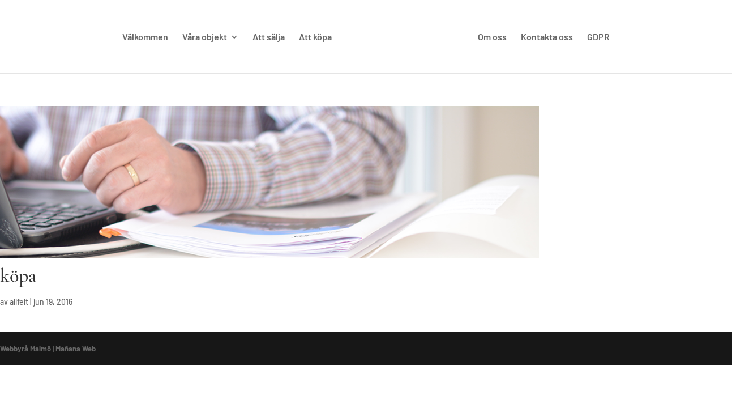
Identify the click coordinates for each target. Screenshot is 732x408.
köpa (18, 275)
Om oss (492, 37)
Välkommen (145, 37)
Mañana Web (75, 348)
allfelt (19, 302)
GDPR (598, 37)
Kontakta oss (547, 37)
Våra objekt (204, 37)
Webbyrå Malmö (25, 348)
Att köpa (315, 37)
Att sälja (268, 37)
